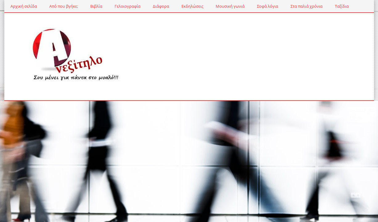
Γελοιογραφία (127, 6)
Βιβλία (96, 6)
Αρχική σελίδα (23, 6)
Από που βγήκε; (63, 6)
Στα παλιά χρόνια (307, 6)
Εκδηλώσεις (192, 6)
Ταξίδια (342, 6)
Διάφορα (161, 6)
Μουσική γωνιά (230, 6)
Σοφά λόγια (267, 6)
